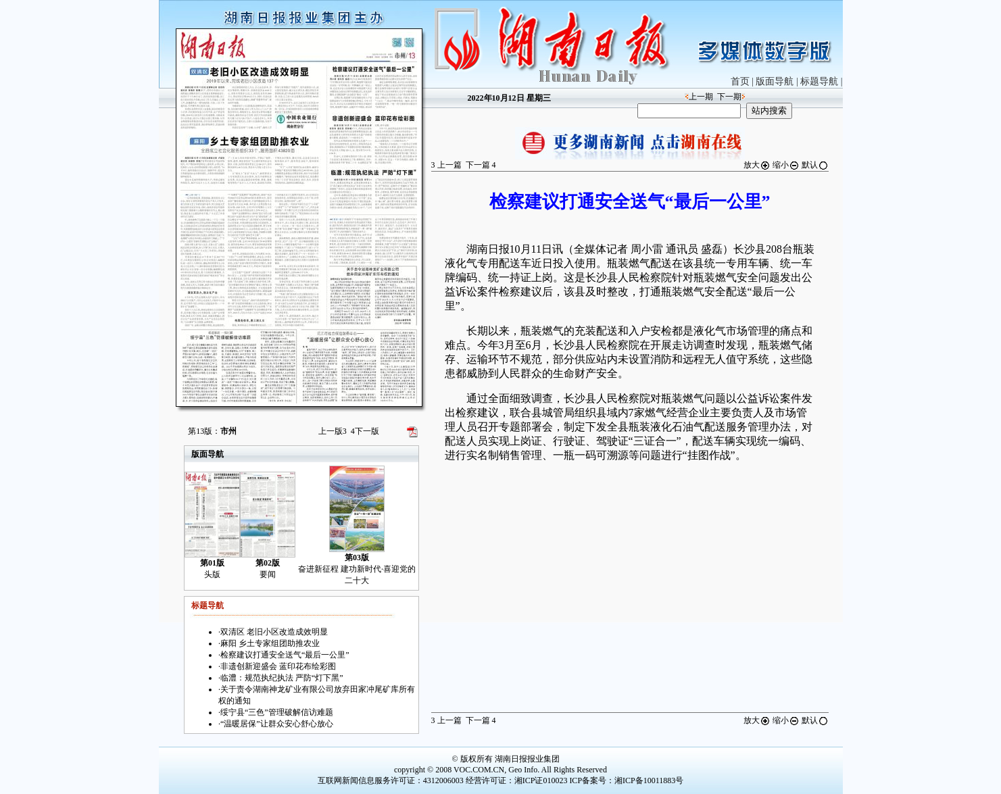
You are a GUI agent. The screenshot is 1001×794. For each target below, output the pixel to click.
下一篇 (481, 165)
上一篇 (446, 165)
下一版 (365, 431)
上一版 (332, 431)
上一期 (701, 96)
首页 (740, 81)
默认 (815, 165)
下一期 (729, 96)
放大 (757, 165)
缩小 (786, 165)
